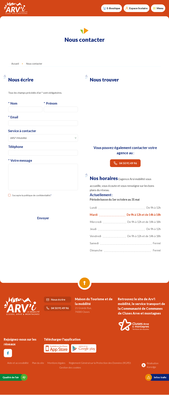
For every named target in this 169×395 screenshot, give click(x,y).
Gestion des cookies (70, 367)
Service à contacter (22, 132)
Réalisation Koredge (149, 365)
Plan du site (38, 363)
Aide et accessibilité (17, 363)
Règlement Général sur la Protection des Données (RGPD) (100, 363)
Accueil (15, 64)
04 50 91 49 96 (125, 163)
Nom (12, 103)
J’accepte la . (32, 196)
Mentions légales (56, 363)
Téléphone (15, 147)
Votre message (20, 161)
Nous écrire (55, 300)
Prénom (50, 103)
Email (13, 117)
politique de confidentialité (37, 196)
